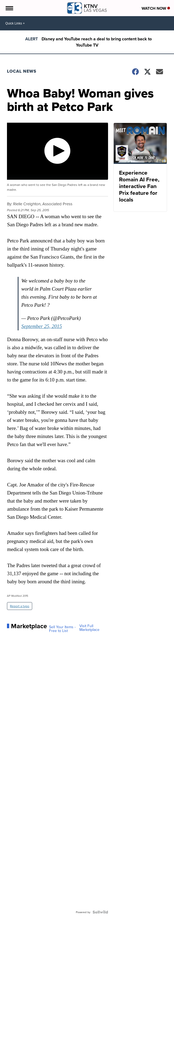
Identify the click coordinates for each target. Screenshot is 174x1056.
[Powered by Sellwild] (100, 912)
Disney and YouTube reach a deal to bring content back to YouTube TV (97, 42)
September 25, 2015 (41, 326)
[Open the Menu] (9, 8)
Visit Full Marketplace (89, 627)
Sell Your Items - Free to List (62, 629)
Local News (21, 71)
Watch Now (156, 8)
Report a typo (19, 606)
